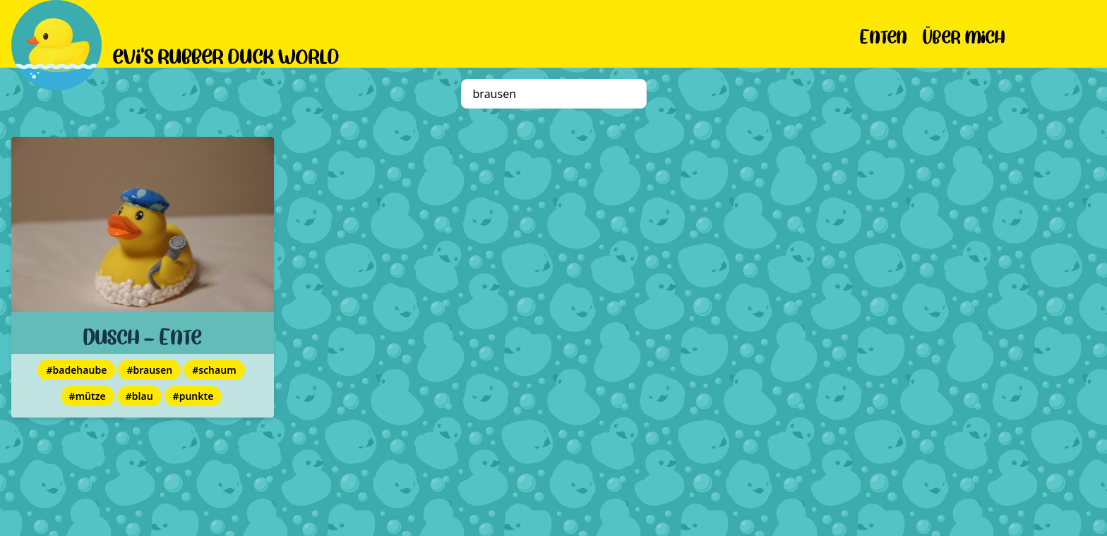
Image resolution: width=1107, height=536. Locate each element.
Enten (883, 34)
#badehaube (76, 370)
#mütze (87, 396)
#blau (139, 396)
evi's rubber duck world (226, 53)
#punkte (193, 396)
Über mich (964, 34)
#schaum (214, 370)
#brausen (149, 370)
